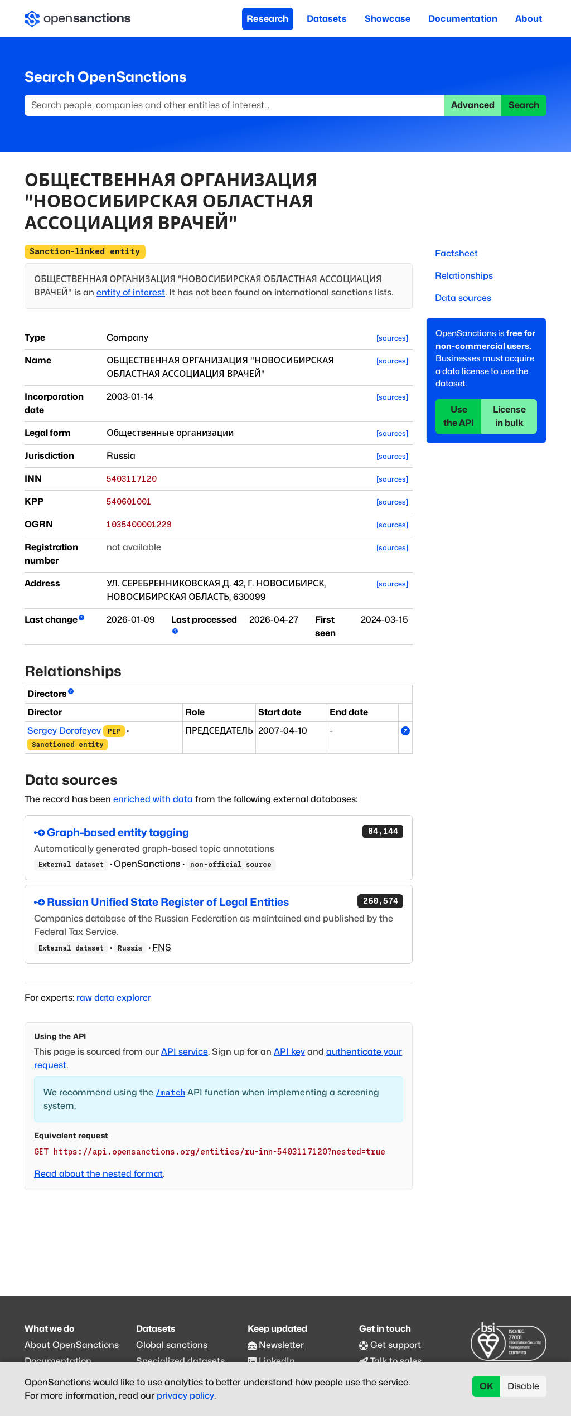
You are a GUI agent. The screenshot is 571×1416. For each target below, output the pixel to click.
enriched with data (153, 799)
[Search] (234, 105)
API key (289, 1051)
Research (267, 18)
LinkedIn (277, 1361)
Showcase (387, 18)
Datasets (327, 18)
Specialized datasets (180, 1361)
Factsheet (456, 253)
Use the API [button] (458, 416)
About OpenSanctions (72, 1345)
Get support (395, 1345)
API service (184, 1051)
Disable (523, 1386)
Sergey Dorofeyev (64, 730)
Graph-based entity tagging (218, 832)
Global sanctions (171, 1345)
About (528, 18)
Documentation (462, 18)
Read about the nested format (98, 1173)
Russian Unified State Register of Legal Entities (218, 901)
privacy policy (185, 1395)
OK (486, 1386)
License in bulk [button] (509, 416)
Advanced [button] (473, 105)
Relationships (464, 275)
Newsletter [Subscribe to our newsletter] (281, 1345)
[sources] (392, 338)
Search (524, 105)
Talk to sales (396, 1361)
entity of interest (130, 292)
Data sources (463, 298)
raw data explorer (113, 997)
